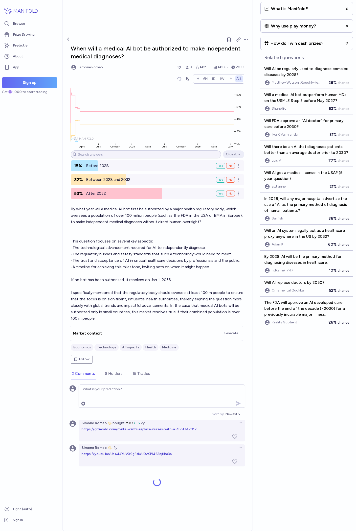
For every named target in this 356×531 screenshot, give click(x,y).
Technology (106, 347)
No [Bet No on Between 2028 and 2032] (230, 179)
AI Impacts (130, 347)
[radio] (197, 78)
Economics (82, 347)
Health (150, 347)
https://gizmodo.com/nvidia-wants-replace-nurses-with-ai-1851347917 (139, 429)
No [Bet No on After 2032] (230, 193)
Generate (231, 333)
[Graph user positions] (187, 79)
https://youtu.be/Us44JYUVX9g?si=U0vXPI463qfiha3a (127, 454)
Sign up (30, 82)
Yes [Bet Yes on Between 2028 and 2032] (221, 179)
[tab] (83, 374)
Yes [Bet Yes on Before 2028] (221, 166)
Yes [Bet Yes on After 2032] (221, 193)
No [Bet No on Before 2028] (230, 166)
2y (143, 423)
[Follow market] (229, 40)
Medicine (169, 347)
